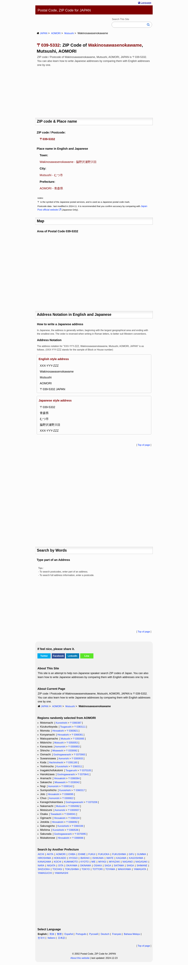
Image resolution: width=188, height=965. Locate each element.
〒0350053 (72, 742)
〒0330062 (71, 750)
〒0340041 (70, 814)
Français (116, 934)
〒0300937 (73, 810)
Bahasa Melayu (132, 934)
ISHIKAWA (98, 858)
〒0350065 (78, 738)
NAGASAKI (141, 861)
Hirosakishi (58, 730)
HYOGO (73, 858)
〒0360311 (76, 766)
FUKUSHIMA (119, 854)
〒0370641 (83, 774)
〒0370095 (80, 834)
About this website (80, 958)
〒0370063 (79, 754)
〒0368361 (77, 734)
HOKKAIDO (60, 858)
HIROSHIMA (44, 858)
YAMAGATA (140, 869)
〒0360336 (77, 826)
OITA (60, 865)
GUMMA (141, 854)
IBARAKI (85, 858)
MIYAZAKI (114, 861)
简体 (51, 934)
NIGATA (51, 865)
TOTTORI (97, 869)
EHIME (82, 854)
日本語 (61, 938)
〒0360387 (75, 723)
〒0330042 (74, 782)
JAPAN (43, 33)
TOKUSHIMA (72, 869)
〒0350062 (74, 806)
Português (81, 934)
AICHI (41, 854)
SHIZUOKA (44, 869)
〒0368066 (77, 838)
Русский (93, 934)
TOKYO (86, 869)
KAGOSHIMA (136, 858)
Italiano (51, 938)
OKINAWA (85, 865)
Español (68, 934)
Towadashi (56, 814)
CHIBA (71, 854)
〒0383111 (80, 727)
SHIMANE (142, 865)
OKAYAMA (71, 865)
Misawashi (57, 750)
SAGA (108, 865)
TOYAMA (110, 869)
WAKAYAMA (124, 869)
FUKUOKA (103, 854)
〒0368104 (74, 818)
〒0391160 (71, 762)
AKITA (50, 854)
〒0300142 (67, 786)
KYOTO (84, 861)
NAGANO (127, 861)
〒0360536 (72, 830)
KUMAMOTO (71, 861)
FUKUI (91, 854)
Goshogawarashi (62, 754)
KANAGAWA (44, 861)
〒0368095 (67, 794)
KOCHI (57, 861)
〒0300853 (74, 746)
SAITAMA (119, 865)
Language (144, 2)
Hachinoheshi (56, 762)
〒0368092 (72, 822)
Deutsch (105, 934)
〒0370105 (85, 770)
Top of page (144, 445)
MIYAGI (102, 861)
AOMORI (56, 33)
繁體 (59, 934)
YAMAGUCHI (45, 873)
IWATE (110, 858)
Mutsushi (69, 33)
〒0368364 (74, 778)
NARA (41, 865)
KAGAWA (121, 858)
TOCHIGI (57, 869)
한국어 (41, 938)
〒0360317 (79, 790)
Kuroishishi (61, 723)
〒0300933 (77, 758)
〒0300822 (68, 798)
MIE (93, 861)
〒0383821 (72, 730)
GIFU (131, 854)
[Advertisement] (94, 91)
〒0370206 (91, 802)
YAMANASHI (61, 873)
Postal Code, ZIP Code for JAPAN (64, 10)
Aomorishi (60, 746)
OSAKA (98, 865)
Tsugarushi (65, 727)
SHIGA (130, 865)
